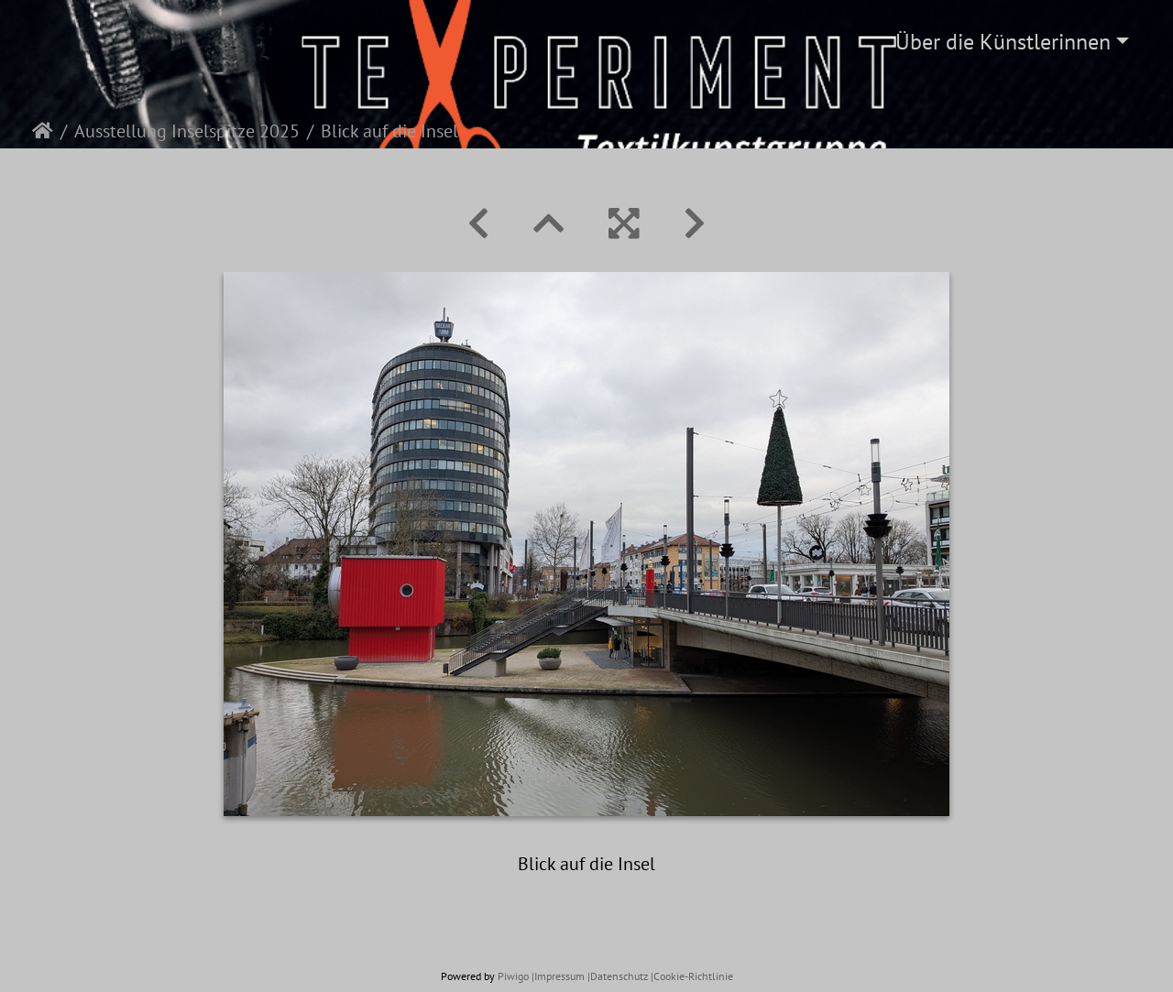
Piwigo (513, 976)
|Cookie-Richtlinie (692, 976)
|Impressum (558, 976)
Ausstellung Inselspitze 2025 (187, 131)
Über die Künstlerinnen (1003, 41)
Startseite (42, 131)
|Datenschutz (617, 976)
